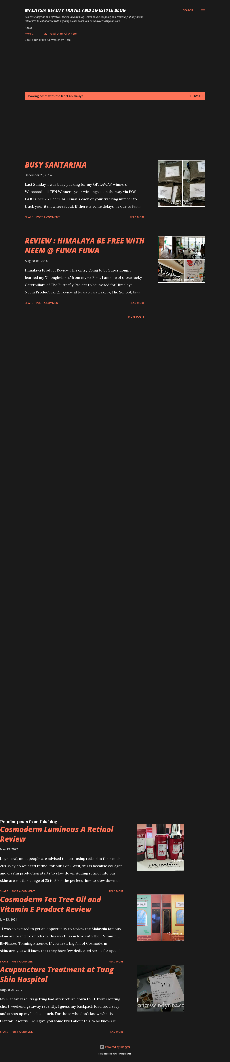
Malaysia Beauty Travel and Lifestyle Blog (75, 10)
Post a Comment (48, 217)
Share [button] (29, 217)
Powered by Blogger (115, 1047)
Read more (137, 217)
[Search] (188, 10)
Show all (196, 96)
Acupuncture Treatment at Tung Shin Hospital (57, 974)
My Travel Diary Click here (43, 33)
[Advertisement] (109, 134)
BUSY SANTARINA (56, 165)
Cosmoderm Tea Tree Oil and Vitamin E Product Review (50, 904)
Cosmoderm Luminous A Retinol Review (56, 834)
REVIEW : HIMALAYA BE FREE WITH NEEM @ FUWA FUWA (85, 245)
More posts (136, 316)
